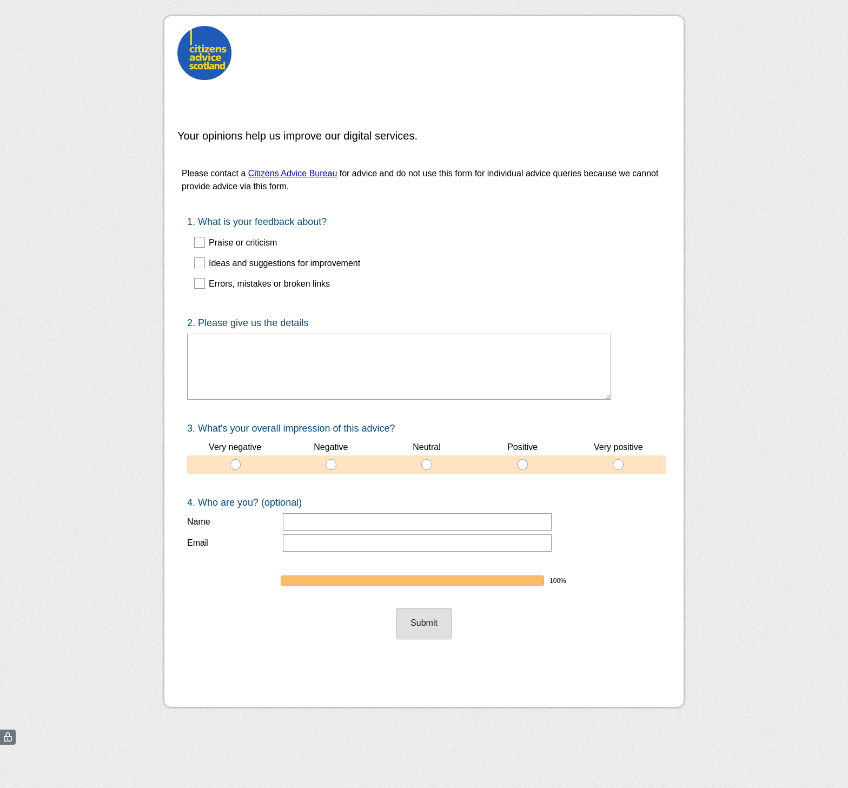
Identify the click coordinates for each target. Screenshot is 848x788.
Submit (424, 622)
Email (198, 542)
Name (198, 521)
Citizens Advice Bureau (292, 173)
